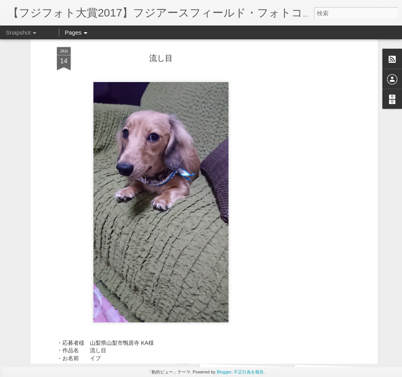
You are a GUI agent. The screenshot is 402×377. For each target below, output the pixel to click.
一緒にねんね (52, 348)
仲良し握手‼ (238, 349)
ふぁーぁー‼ (333, 348)
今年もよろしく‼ (145, 353)
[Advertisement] (308, 125)
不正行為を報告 (249, 372)
